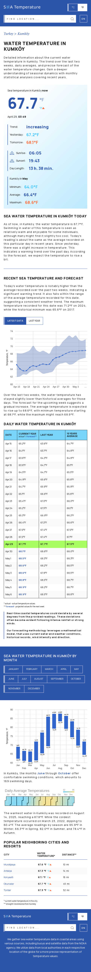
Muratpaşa (9, 864)
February (31, 669)
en (83, 928)
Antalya (8, 870)
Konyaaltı (8, 877)
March (49, 669)
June (11, 678)
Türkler (7, 890)
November (14, 688)
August (38, 678)
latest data (15, 320)
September (57, 678)
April (64, 669)
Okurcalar (9, 883)
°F (82, 7)
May (76, 669)
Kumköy (23, 34)
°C (73, 7)
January (13, 669)
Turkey (8, 34)
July (24, 678)
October (76, 678)
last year (34, 320)
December (34, 688)
